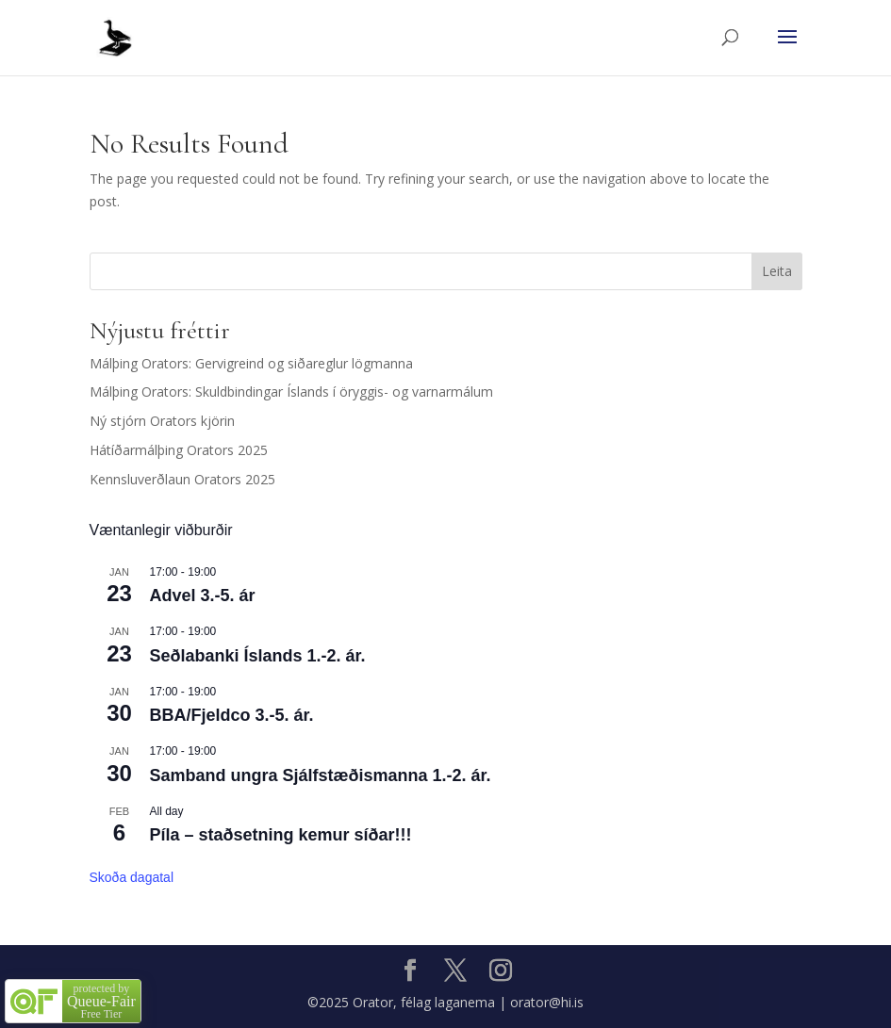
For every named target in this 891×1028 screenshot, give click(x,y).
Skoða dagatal (132, 877)
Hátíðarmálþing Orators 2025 (179, 450)
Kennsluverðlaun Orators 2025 (182, 479)
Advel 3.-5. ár (203, 595)
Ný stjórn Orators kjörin (162, 421)
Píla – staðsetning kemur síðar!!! (281, 834)
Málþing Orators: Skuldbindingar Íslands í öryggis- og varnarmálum (291, 391)
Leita (777, 271)
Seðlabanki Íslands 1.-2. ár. (258, 655)
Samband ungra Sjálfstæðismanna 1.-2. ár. (320, 775)
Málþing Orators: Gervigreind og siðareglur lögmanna (251, 363)
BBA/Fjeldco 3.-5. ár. (232, 715)
